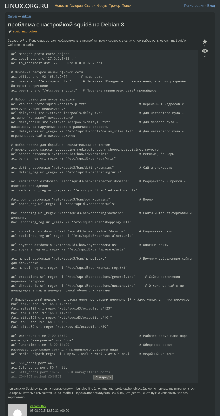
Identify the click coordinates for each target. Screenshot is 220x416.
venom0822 (38, 406)
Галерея (76, 6)
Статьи (89, 6)
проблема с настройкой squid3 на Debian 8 (66, 24)
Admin (26, 16)
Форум (102, 6)
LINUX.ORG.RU (27, 6)
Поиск (126, 6)
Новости (61, 6)
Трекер (114, 6)
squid (16, 31)
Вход (211, 6)
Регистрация (194, 6)
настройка (29, 31)
